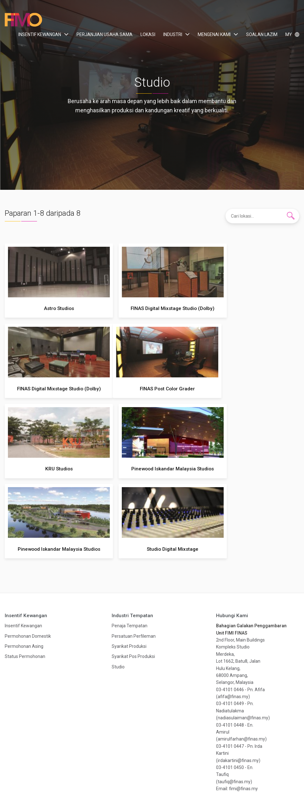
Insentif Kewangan (39, 34)
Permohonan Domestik (28, 555)
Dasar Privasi (215, 780)
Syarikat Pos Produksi (133, 576)
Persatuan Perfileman (134, 555)
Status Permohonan (25, 576)
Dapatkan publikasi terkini (152, 750)
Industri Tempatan (132, 535)
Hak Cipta (245, 780)
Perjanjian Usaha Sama (105, 34)
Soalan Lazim (261, 34)
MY (289, 34)
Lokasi (147, 34)
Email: (222, 708)
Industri (172, 34)
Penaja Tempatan (129, 545)
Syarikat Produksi (129, 565)
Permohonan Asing (24, 565)
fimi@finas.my (243, 708)
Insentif (51, 780)
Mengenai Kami (214, 34)
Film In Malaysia (24, 20)
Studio (118, 586)
